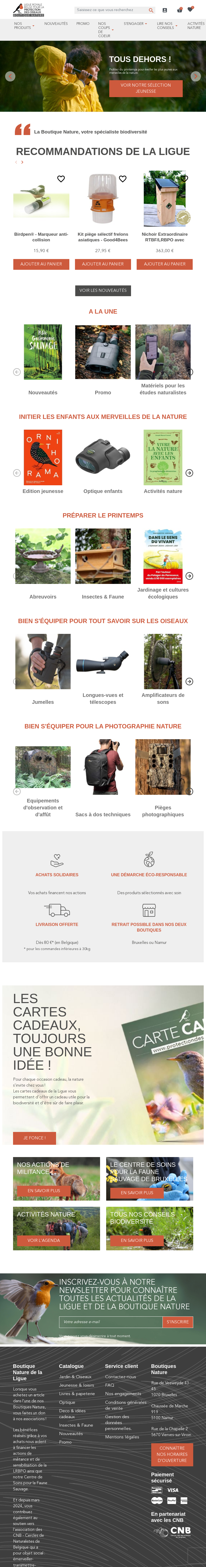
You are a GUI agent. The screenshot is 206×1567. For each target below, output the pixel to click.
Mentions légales (122, 1437)
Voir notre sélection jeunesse (146, 89)
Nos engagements (123, 1394)
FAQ (109, 1385)
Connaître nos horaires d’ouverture (172, 1455)
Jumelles (43, 702)
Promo (103, 392)
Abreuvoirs (43, 597)
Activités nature (163, 491)
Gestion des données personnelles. (118, 1423)
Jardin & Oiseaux (75, 1377)
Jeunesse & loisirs (76, 1385)
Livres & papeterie (77, 1394)
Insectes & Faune (103, 597)
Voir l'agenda (44, 1241)
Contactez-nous (120, 1377)
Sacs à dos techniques (103, 814)
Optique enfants (102, 491)
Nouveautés (42, 392)
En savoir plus (44, 1191)
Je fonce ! (35, 1138)
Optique (67, 1402)
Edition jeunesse (43, 491)
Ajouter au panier (41, 264)
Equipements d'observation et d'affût (43, 807)
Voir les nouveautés (103, 291)
